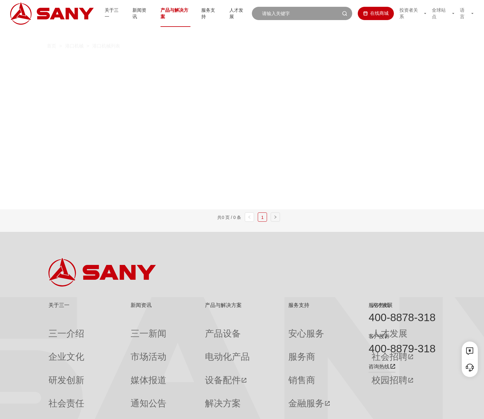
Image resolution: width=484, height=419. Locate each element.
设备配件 (178, 352)
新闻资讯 (137, 13)
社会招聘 (315, 340)
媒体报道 (118, 352)
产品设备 (178, 328)
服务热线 (379, 305)
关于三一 (108, 13)
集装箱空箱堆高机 (185, 62)
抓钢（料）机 (271, 62)
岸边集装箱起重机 (126, 75)
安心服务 (253, 328)
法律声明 (402, 408)
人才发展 (239, 13)
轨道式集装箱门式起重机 (195, 75)
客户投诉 (379, 336)
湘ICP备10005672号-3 (132, 408)
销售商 (251, 352)
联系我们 (358, 408)
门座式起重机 (337, 75)
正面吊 (136, 62)
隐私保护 (380, 408)
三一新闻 (118, 328)
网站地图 (336, 408)
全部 (110, 62)
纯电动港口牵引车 (328, 62)
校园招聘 (315, 352)
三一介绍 (57, 328)
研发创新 (57, 352)
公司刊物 (57, 388)
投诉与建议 (255, 389)
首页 (51, 33)
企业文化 (57, 340)
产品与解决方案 (174, 13)
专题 (113, 388)
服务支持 (210, 13)
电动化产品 (180, 340)
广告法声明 (425, 408)
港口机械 (74, 33)
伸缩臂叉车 (382, 62)
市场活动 (118, 340)
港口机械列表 (106, 33)
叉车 (231, 62)
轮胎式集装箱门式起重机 (273, 75)
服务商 (251, 340)
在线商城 (371, 13)
